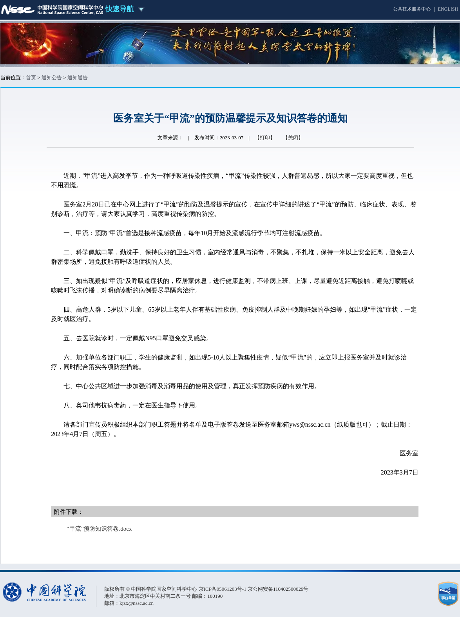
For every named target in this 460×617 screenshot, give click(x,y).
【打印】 (265, 138)
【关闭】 (293, 138)
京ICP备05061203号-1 (223, 589)
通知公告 (52, 77)
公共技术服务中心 (412, 9)
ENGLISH (448, 9)
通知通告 (77, 77)
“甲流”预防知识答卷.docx (99, 529)
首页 (31, 77)
